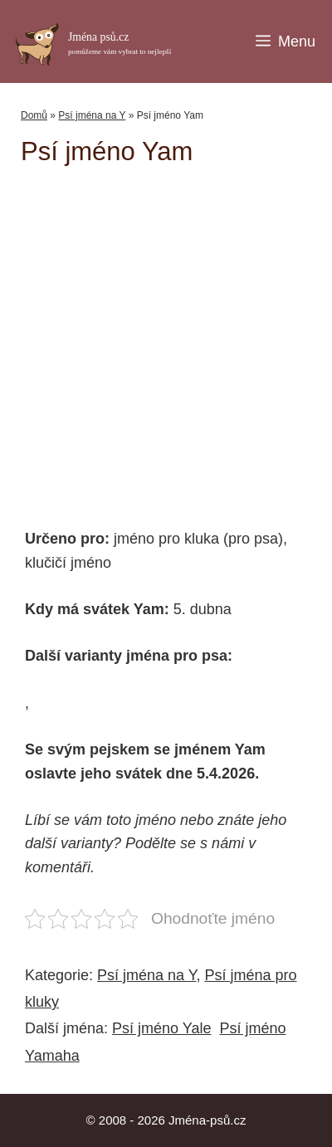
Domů (34, 115)
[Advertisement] (176, 339)
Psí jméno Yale (161, 1028)
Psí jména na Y (91, 115)
